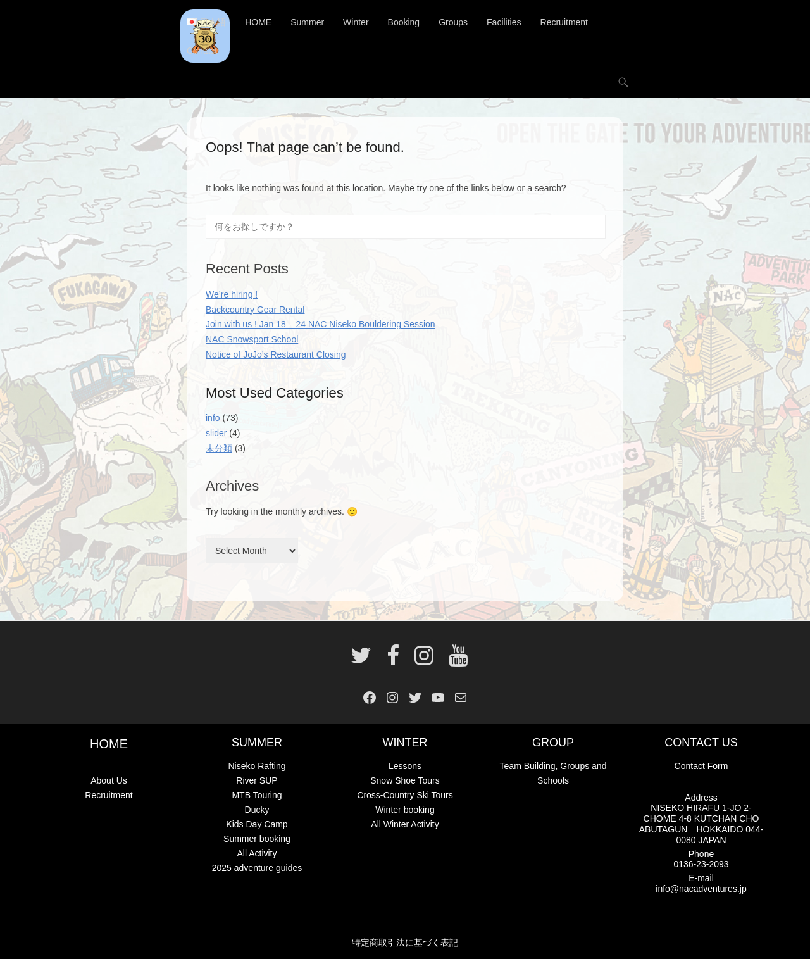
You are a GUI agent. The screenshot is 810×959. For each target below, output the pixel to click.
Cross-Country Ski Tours (404, 795)
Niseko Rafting (256, 766)
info (213, 418)
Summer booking (256, 839)
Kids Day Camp (256, 824)
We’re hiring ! (232, 294)
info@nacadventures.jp (701, 889)
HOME (258, 22)
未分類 (219, 448)
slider (216, 433)
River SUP (256, 780)
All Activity (257, 853)
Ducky (257, 810)
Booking (404, 22)
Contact (202, 51)
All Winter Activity (405, 824)
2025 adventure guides (257, 868)
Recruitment (564, 22)
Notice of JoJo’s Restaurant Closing (276, 354)
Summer (307, 22)
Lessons (405, 766)
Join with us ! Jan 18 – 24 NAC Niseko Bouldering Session (320, 324)
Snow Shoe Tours (404, 780)
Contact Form (701, 766)
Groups (453, 22)
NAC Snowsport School (252, 339)
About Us (108, 780)
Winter (355, 22)
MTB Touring (257, 795)
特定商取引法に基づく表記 (405, 942)
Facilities (504, 22)
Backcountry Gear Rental (255, 309)
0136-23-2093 (700, 864)
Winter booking (404, 810)
